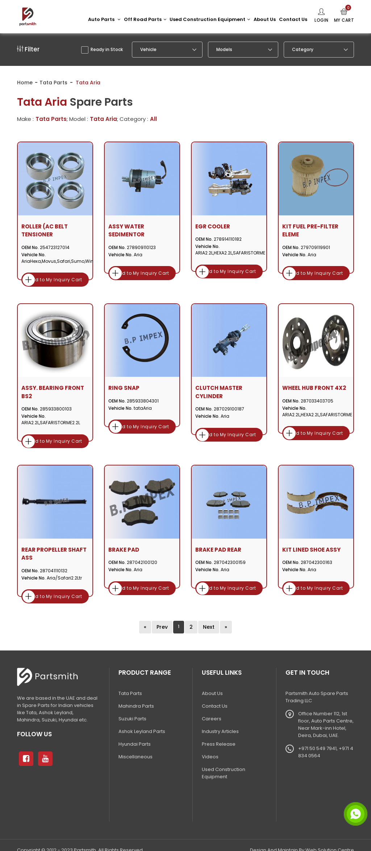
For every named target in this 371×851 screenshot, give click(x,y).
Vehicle (148, 50)
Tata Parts (53, 84)
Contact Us (293, 19)
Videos (210, 746)
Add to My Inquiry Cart (55, 277)
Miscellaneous (135, 746)
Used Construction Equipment (209, 19)
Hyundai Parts (134, 733)
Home (25, 84)
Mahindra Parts (136, 695)
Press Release (218, 733)
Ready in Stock (102, 50)
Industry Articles (220, 720)
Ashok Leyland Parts (141, 720)
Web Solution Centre (329, 839)
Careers (211, 708)
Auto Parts (104, 19)
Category (302, 50)
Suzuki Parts (132, 708)
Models (224, 50)
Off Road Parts (145, 19)
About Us (264, 19)
